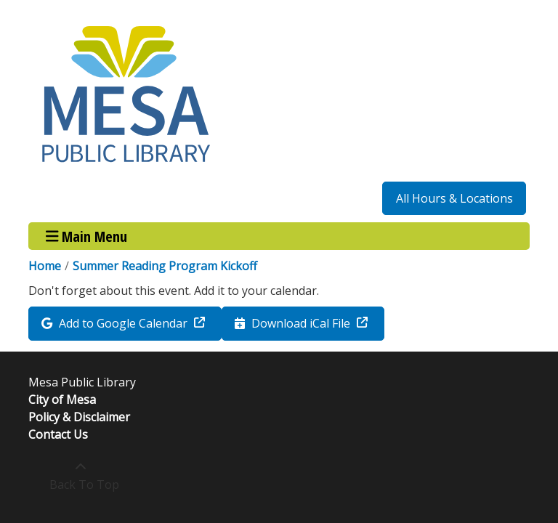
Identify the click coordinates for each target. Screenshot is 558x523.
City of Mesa (62, 400)
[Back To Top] (80, 475)
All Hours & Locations (454, 198)
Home (44, 266)
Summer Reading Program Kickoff (165, 266)
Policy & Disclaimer (79, 417)
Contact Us (58, 434)
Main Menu (87, 236)
